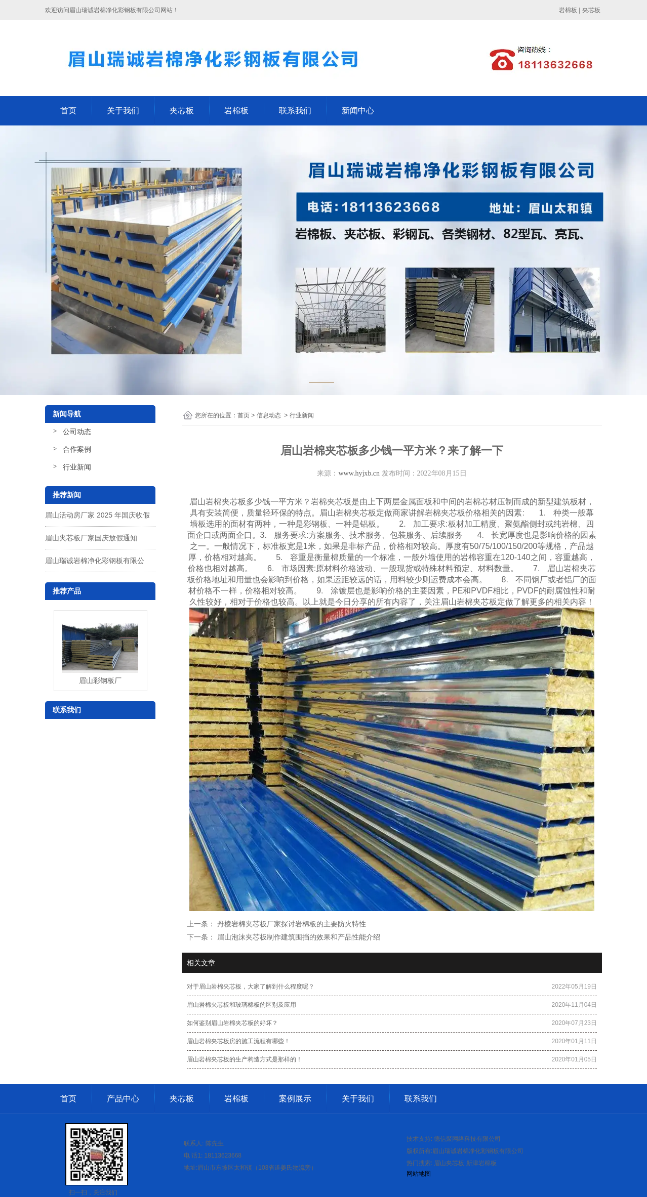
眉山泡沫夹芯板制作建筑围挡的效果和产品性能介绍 (297, 937)
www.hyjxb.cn (359, 473)
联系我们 (295, 110)
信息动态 (269, 415)
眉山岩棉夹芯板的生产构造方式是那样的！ (244, 1059)
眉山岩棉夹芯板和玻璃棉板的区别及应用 (241, 1004)
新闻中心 (358, 110)
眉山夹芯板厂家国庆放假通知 (91, 538)
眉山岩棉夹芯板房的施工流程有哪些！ (238, 1041)
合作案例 (77, 449)
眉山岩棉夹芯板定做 (355, 512)
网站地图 (419, 1173)
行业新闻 (77, 467)
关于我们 (123, 110)
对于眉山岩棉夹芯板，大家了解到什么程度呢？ (250, 986)
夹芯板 (182, 110)
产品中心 (123, 1098)
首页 (68, 110)
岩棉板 (236, 110)
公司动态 (77, 432)
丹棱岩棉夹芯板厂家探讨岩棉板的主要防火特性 (290, 924)
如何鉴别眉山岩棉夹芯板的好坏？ (232, 1023)
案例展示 (295, 1098)
